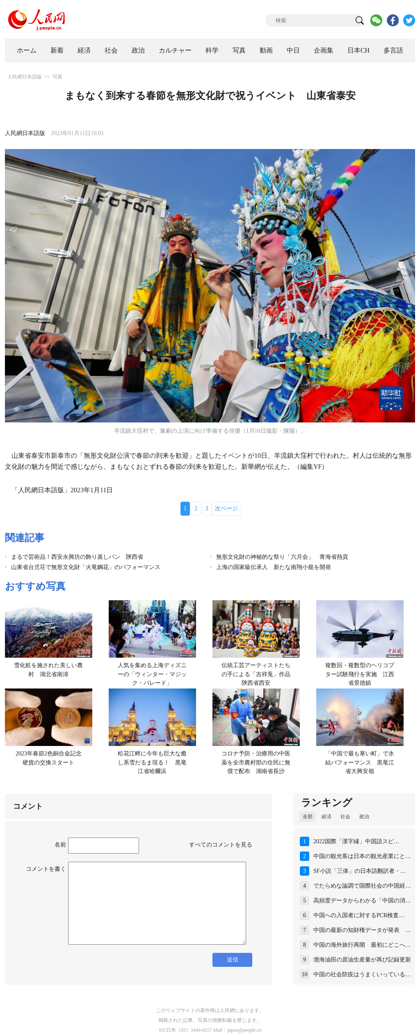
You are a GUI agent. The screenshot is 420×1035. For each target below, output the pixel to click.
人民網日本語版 (24, 77)
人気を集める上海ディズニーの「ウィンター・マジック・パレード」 (152, 674)
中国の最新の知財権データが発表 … (362, 930)
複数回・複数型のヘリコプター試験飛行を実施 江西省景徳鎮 (359, 674)
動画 (266, 50)
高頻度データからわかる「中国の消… (362, 900)
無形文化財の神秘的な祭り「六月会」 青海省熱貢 (282, 557)
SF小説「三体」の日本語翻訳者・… (359, 871)
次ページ (226, 508)
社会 (111, 50)
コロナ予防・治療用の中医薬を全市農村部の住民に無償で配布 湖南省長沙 (255, 762)
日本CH (358, 50)
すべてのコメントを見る (220, 845)
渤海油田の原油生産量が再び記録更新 (362, 960)
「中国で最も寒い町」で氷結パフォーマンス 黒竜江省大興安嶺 (359, 762)
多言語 (393, 50)
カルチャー (175, 50)
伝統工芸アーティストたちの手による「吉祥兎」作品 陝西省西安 (258, 674)
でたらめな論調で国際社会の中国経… (362, 886)
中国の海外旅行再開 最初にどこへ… (362, 945)
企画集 (323, 50)
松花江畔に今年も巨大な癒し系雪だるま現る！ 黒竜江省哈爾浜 (152, 762)
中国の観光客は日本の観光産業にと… (362, 856)
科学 (212, 50)
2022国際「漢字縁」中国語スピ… (356, 841)
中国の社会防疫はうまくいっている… (362, 974)
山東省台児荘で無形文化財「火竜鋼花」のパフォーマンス (85, 567)
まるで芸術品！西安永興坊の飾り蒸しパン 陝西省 (77, 557)
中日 (293, 50)
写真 (239, 50)
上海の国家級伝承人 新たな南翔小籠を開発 (273, 567)
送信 (232, 960)
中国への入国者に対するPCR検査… (358, 915)
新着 (57, 50)
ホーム (27, 50)
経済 (84, 50)
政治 (138, 50)
